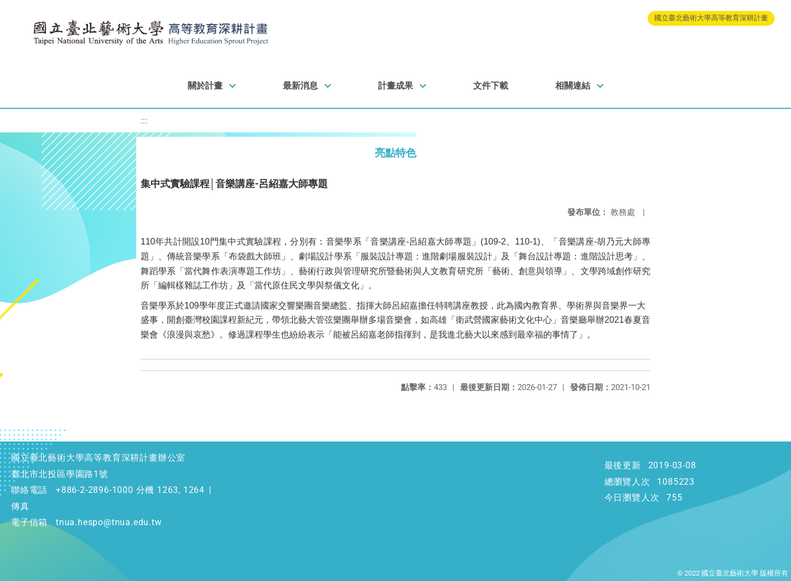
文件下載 (490, 85)
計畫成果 (395, 85)
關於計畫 (205, 85)
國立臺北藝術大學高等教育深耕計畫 (711, 18)
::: (144, 120)
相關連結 (572, 85)
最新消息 (300, 85)
